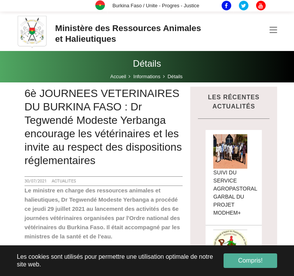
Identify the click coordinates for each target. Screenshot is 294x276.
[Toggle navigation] (273, 30)
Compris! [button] (250, 260)
